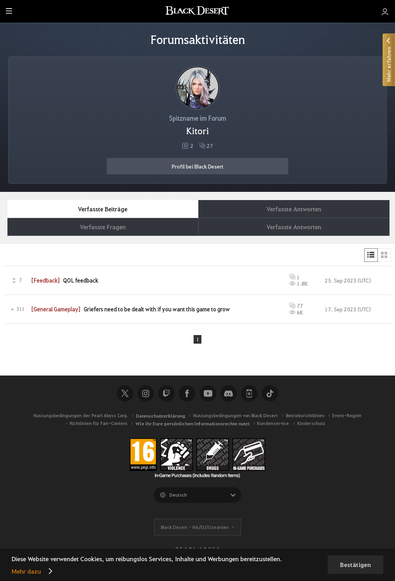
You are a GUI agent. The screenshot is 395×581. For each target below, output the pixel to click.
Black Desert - (195, 527)
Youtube (208, 394)
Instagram (146, 394)
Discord (228, 394)
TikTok (270, 394)
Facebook (187, 394)
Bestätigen (355, 565)
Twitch (166, 394)
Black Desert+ (249, 394)
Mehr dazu (26, 571)
